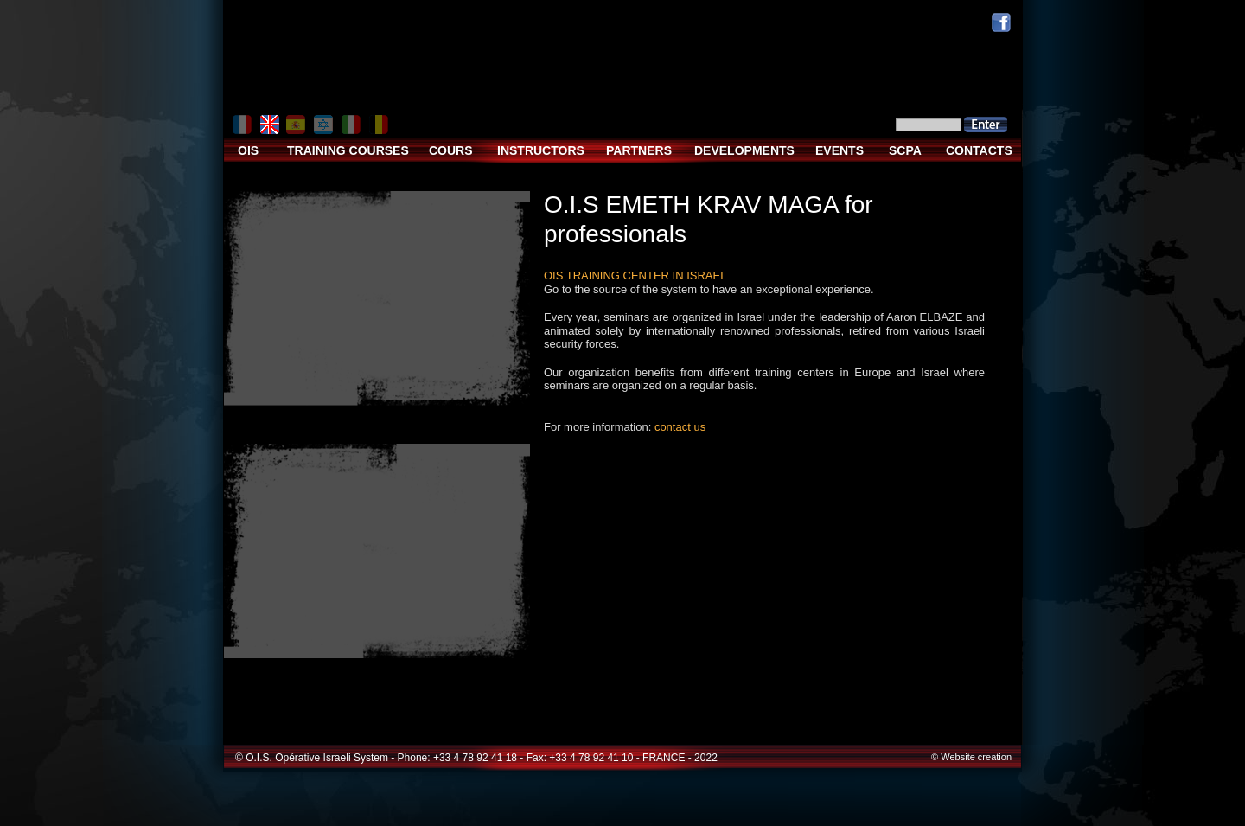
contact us (680, 426)
